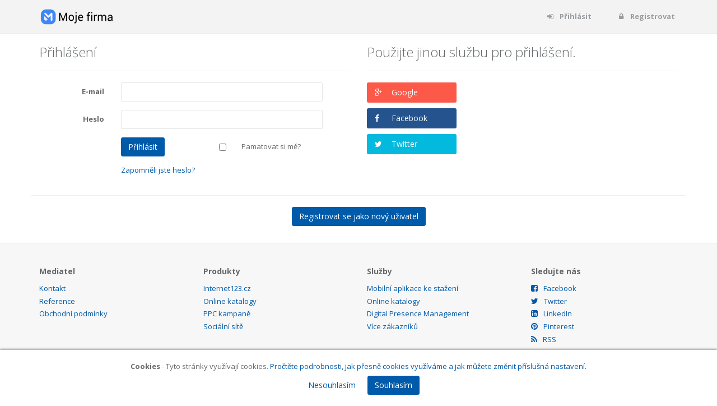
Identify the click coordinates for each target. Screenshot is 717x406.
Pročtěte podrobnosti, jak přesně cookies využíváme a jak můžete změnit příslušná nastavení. (428, 366)
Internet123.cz (227, 288)
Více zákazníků (392, 326)
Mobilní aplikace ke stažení (412, 288)
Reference (57, 301)
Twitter (404, 144)
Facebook (409, 118)
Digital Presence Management (418, 313)
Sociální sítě (223, 326)
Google (405, 92)
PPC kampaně (226, 313)
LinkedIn (551, 313)
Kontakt (52, 288)
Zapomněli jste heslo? (158, 170)
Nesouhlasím (332, 385)
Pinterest (552, 326)
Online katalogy (230, 301)
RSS (543, 339)
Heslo (93, 119)
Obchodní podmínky (73, 313)
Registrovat (646, 16)
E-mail (93, 91)
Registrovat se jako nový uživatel (358, 216)
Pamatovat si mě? (271, 146)
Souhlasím (393, 385)
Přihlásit (569, 16)
